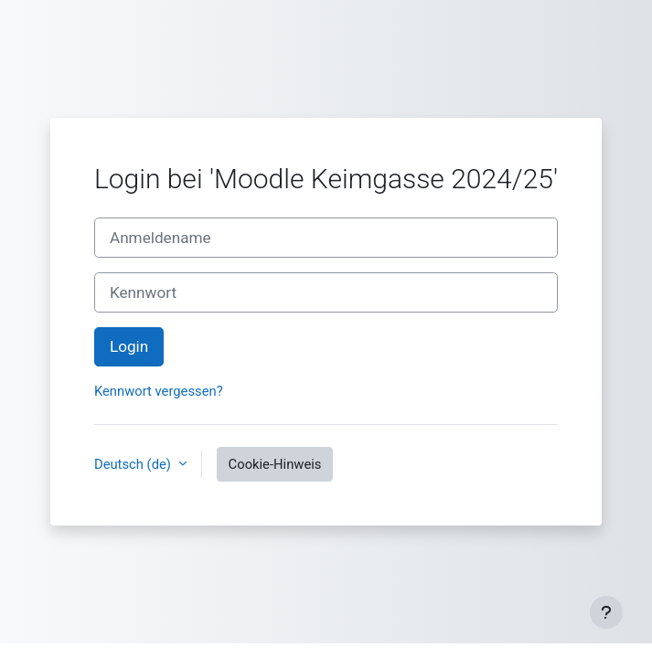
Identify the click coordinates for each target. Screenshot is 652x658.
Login (129, 346)
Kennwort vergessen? (158, 391)
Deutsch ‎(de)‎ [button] (134, 464)
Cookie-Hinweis (275, 464)
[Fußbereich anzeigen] (606, 612)
